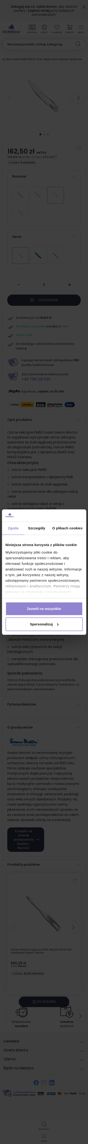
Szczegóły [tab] (36, 528)
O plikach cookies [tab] (67, 528)
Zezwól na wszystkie (44, 609)
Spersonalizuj (44, 624)
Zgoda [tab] (13, 528)
